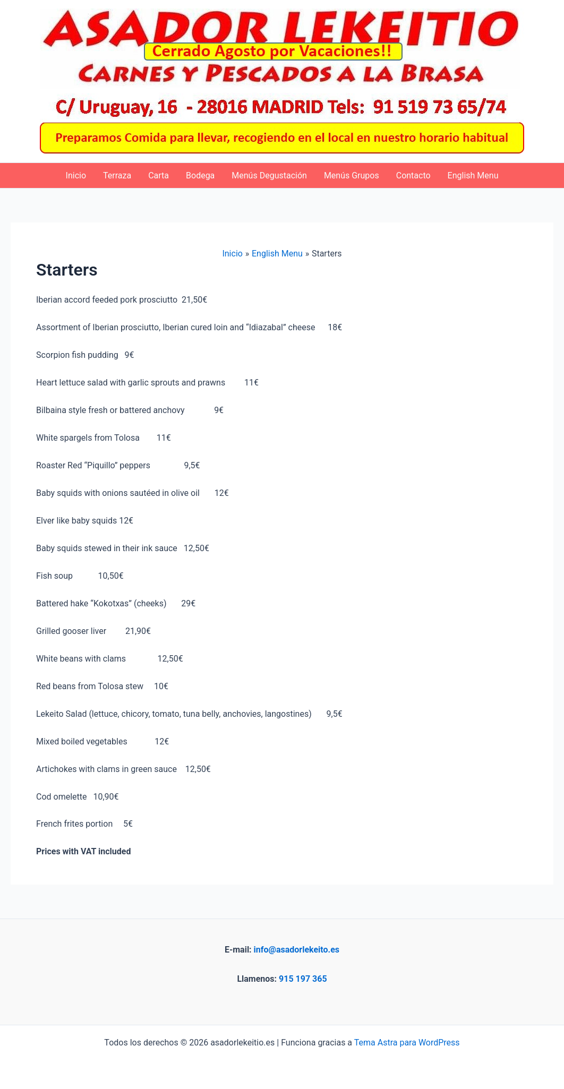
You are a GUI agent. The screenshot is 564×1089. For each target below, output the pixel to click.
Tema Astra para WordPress (407, 1042)
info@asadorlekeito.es (296, 950)
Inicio (76, 175)
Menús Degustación (269, 175)
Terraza (117, 175)
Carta (158, 175)
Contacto (413, 175)
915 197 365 (303, 979)
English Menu (473, 175)
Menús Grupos (351, 175)
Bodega (200, 175)
